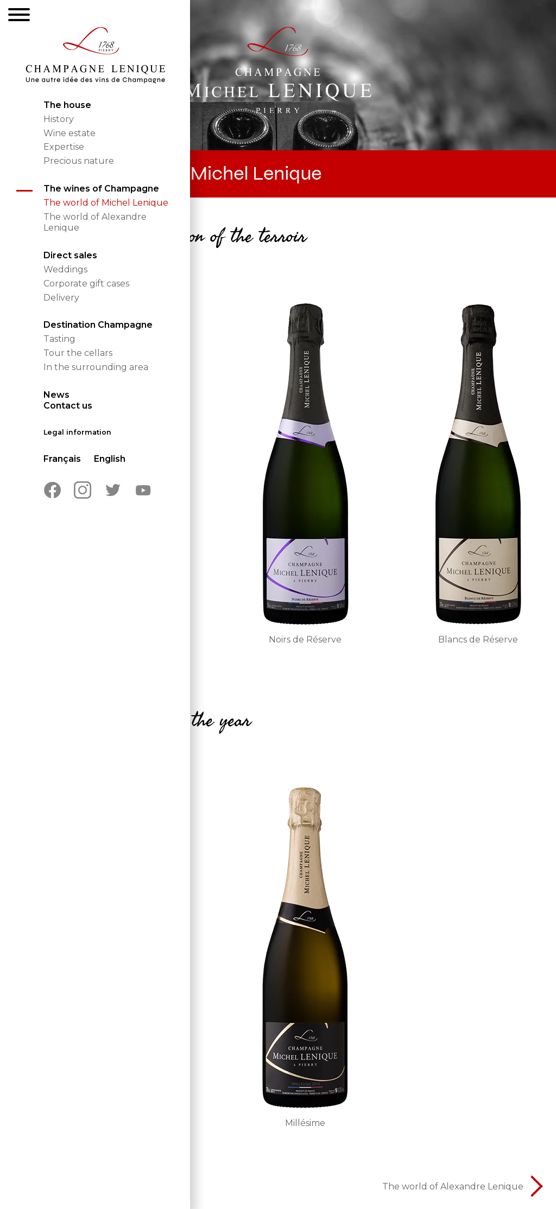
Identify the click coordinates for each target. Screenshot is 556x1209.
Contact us (67, 405)
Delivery (61, 297)
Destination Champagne (98, 325)
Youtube (143, 490)
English (109, 459)
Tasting (59, 339)
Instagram (82, 490)
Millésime (305, 1123)
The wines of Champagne (101, 188)
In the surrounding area (95, 367)
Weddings (65, 269)
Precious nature (78, 161)
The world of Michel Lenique (105, 203)
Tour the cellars (77, 353)
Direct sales (70, 255)
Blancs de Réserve (478, 639)
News (56, 395)
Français (62, 459)
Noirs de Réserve (305, 639)
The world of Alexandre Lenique (452, 1186)
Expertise (63, 147)
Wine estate (69, 133)
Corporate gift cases (86, 283)
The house (67, 105)
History (58, 119)
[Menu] (19, 16)
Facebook (52, 490)
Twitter (113, 490)
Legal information (77, 432)
